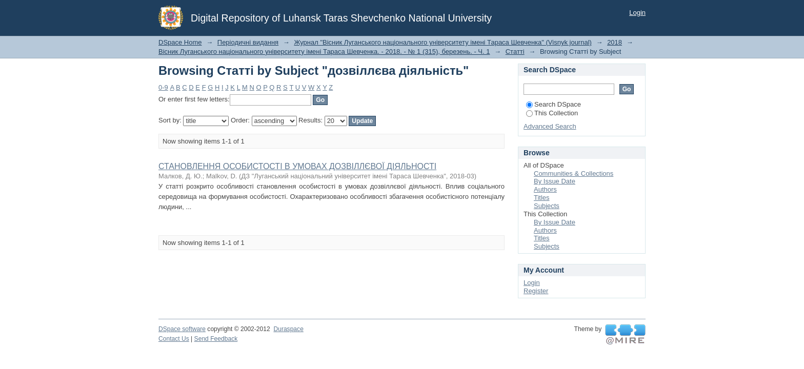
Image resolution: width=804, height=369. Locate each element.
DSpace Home (180, 42)
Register (536, 291)
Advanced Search (550, 126)
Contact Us (173, 338)
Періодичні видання (247, 42)
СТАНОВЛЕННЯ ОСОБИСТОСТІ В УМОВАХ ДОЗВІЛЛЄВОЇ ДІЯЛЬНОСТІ (297, 166)
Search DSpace (553, 104)
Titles (542, 197)
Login (637, 12)
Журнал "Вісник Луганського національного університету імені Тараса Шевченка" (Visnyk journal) (443, 42)
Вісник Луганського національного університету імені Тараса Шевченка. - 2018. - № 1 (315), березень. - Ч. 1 (324, 51)
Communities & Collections (573, 173)
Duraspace (288, 329)
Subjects (546, 206)
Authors (545, 189)
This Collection (552, 113)
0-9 (163, 87)
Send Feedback (216, 338)
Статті (515, 51)
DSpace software (182, 329)
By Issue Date (554, 181)
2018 (614, 42)
